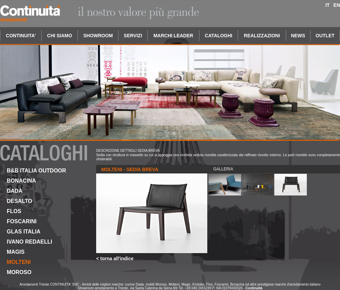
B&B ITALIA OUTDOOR (36, 170)
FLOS (14, 211)
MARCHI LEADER (173, 35)
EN (337, 5)
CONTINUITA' (21, 35)
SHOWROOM (98, 35)
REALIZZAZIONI (262, 35)
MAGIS (15, 252)
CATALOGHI (218, 35)
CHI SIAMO (59, 35)
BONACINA (21, 181)
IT (327, 5)
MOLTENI (19, 262)
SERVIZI (133, 35)
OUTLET (325, 35)
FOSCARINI (22, 221)
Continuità (254, 288)
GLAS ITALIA (23, 231)
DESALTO (19, 201)
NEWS (298, 35)
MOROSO (19, 272)
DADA (14, 191)
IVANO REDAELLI (29, 242)
